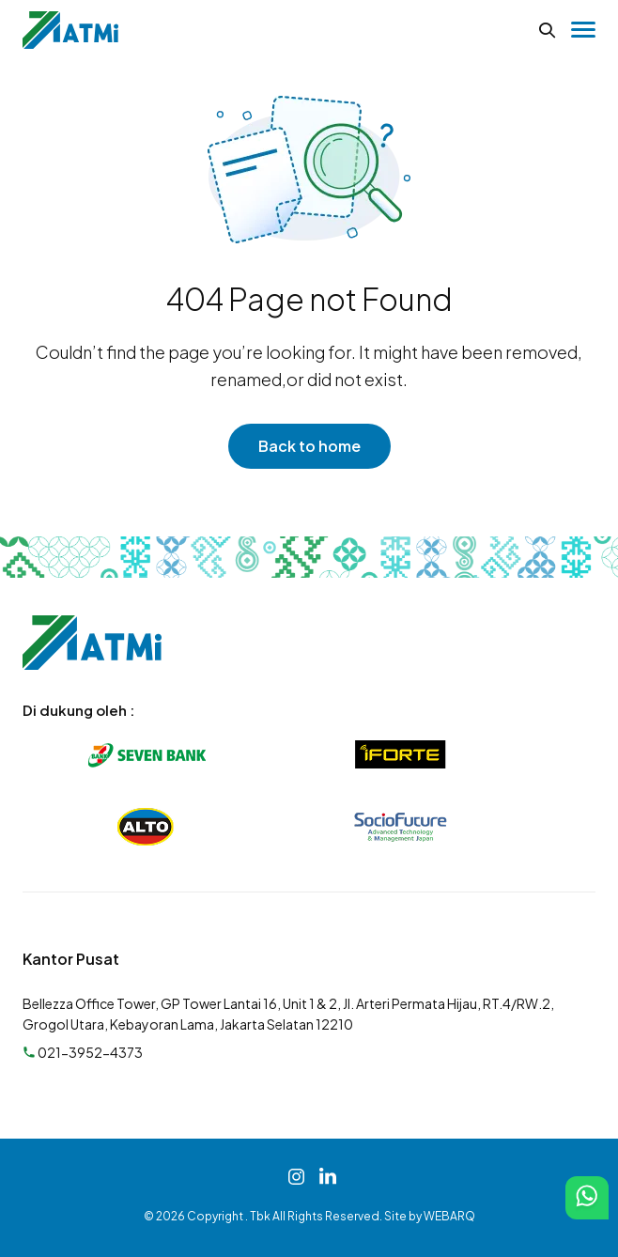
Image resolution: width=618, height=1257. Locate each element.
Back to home (309, 446)
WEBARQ (449, 1216)
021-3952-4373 (83, 1052)
